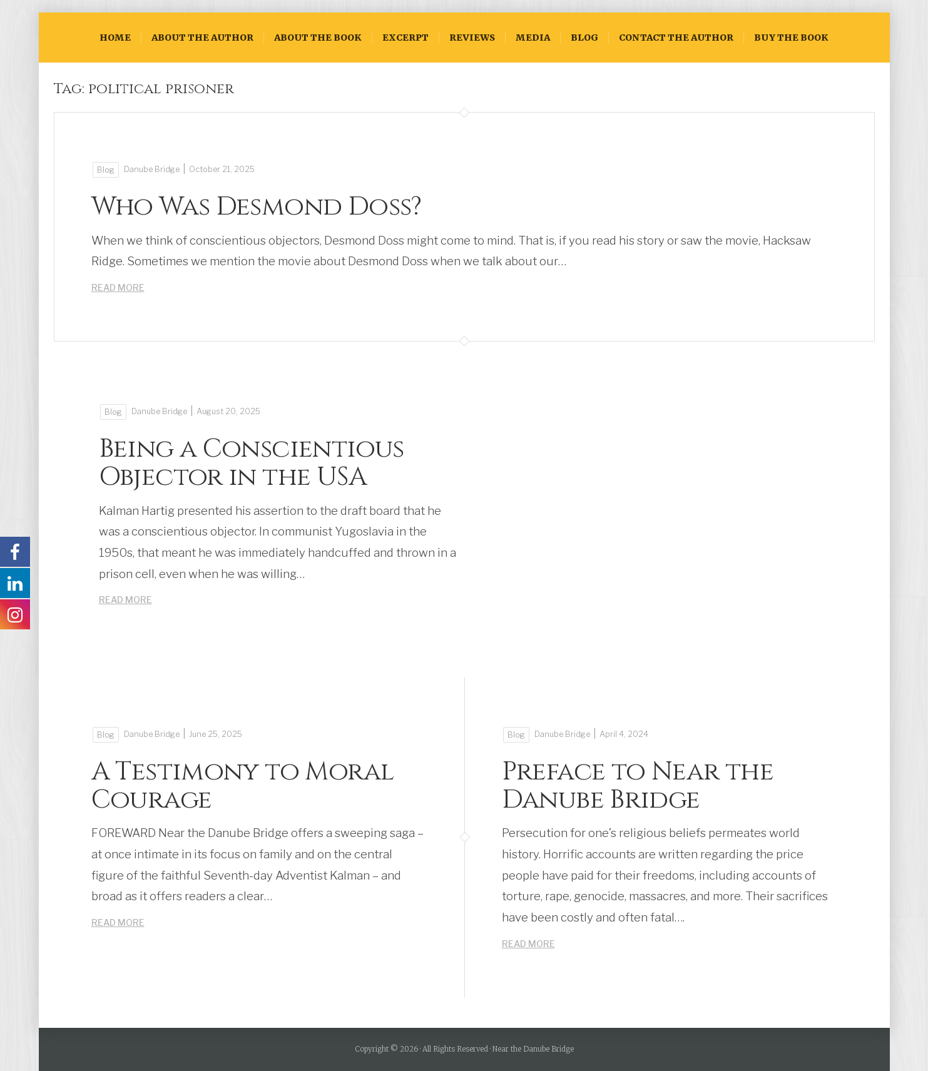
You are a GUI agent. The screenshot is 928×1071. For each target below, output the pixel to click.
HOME (115, 37)
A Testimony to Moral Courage (242, 785)
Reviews (472, 37)
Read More (118, 287)
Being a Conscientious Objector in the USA (251, 463)
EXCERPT (405, 37)
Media (533, 37)
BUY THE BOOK (791, 37)
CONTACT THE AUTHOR (676, 37)
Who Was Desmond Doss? (256, 207)
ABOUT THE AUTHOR (202, 37)
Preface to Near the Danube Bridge (638, 785)
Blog (584, 37)
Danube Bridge (152, 169)
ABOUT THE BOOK (318, 37)
